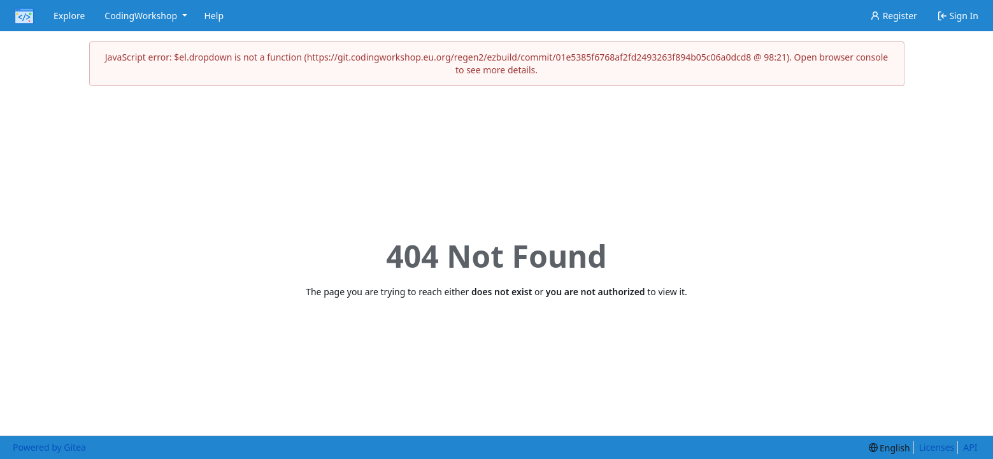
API (970, 447)
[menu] (889, 448)
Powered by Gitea (49, 447)
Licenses (937, 447)
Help (214, 16)
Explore (69, 16)
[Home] (24, 15)
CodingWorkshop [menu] (146, 16)
